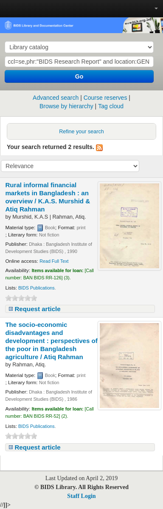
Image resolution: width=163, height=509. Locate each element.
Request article (37, 308)
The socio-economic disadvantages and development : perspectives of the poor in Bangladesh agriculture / (51, 340)
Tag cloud (111, 106)
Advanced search (56, 97)
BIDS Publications (36, 287)
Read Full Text (53, 261)
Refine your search (81, 132)
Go (79, 76)
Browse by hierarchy (66, 106)
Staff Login (81, 496)
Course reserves (105, 97)
